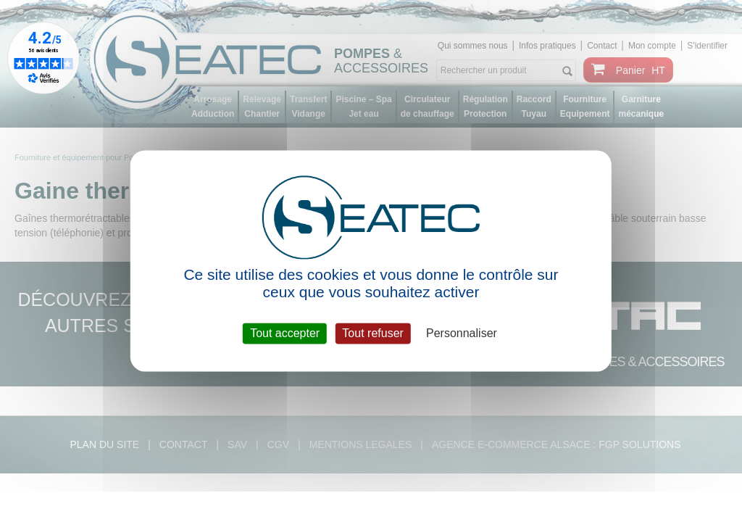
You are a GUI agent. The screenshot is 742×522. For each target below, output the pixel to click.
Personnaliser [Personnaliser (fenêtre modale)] (461, 333)
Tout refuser (372, 333)
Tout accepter (285, 333)
